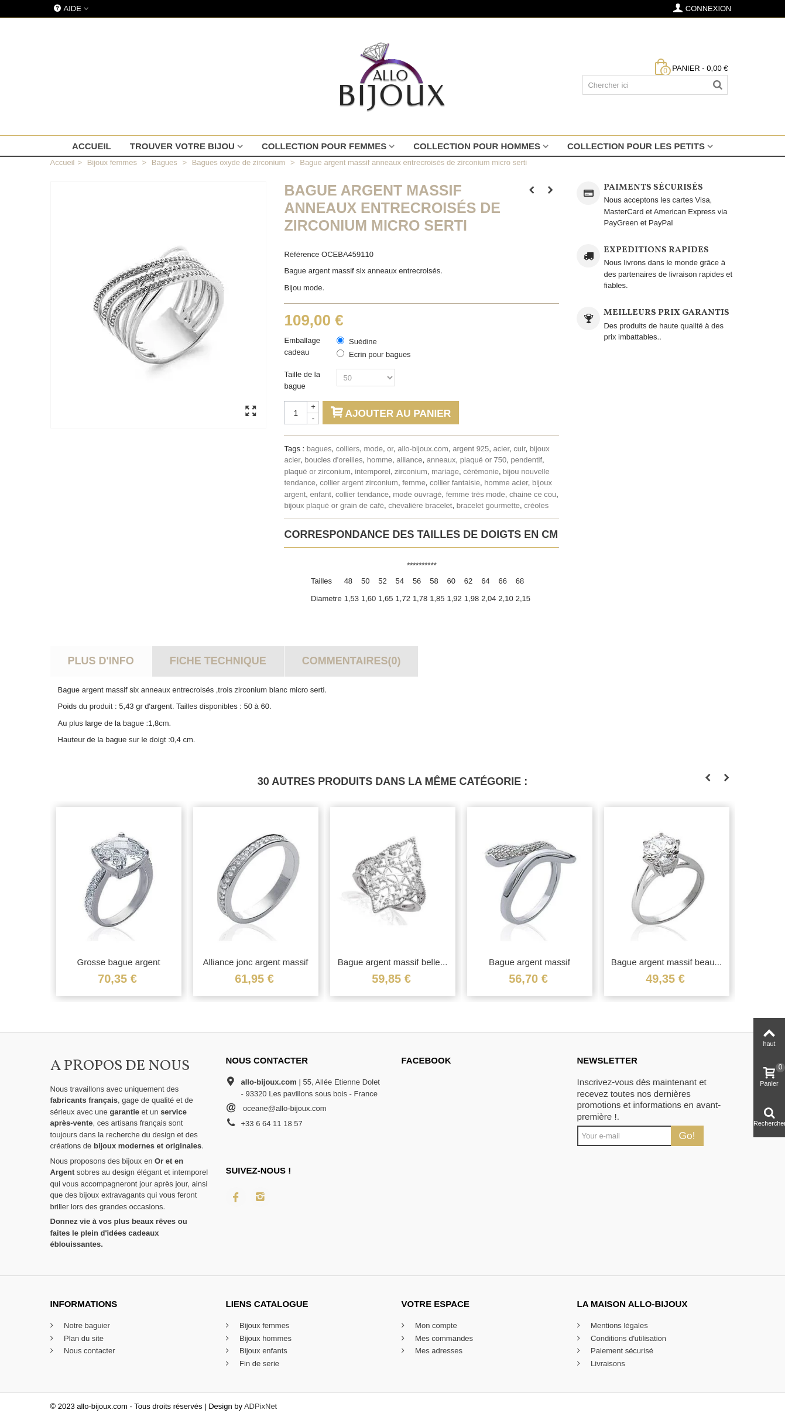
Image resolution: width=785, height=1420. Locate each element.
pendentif (527, 459)
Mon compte (435, 1325)
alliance (409, 459)
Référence (301, 254)
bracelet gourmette (488, 505)
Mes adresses (438, 1350)
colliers (347, 448)
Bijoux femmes (264, 1325)
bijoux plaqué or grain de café (334, 505)
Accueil (91, 146)
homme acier (505, 482)
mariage (445, 471)
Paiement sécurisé (621, 1350)
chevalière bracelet (420, 505)
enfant (320, 494)
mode (373, 448)
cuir (519, 448)
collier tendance (362, 494)
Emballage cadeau (302, 346)
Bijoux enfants (262, 1350)
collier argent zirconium (359, 482)
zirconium (411, 471)
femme (414, 482)
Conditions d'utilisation (628, 1338)
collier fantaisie (455, 482)
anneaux (441, 459)
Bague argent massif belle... (393, 962)
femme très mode (475, 494)
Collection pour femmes (324, 146)
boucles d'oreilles (333, 459)
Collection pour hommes (476, 146)
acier (501, 448)
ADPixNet (260, 1406)
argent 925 (471, 448)
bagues (319, 448)
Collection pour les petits (636, 146)
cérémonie (481, 471)
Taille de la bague (302, 380)
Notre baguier (86, 1325)
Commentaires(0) (351, 661)
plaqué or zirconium (317, 471)
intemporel (372, 471)
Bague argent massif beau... (666, 962)
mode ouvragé (417, 494)
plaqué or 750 (483, 459)
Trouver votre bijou (182, 146)
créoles (536, 505)
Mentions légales (618, 1325)
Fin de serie (259, 1363)
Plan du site (83, 1338)
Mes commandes (443, 1338)
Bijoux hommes (265, 1338)
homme (379, 459)
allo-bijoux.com (422, 448)
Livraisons (607, 1363)
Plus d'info (100, 661)
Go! (687, 1135)
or (390, 448)
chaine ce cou (532, 494)
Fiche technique (218, 661)
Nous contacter (88, 1350)
